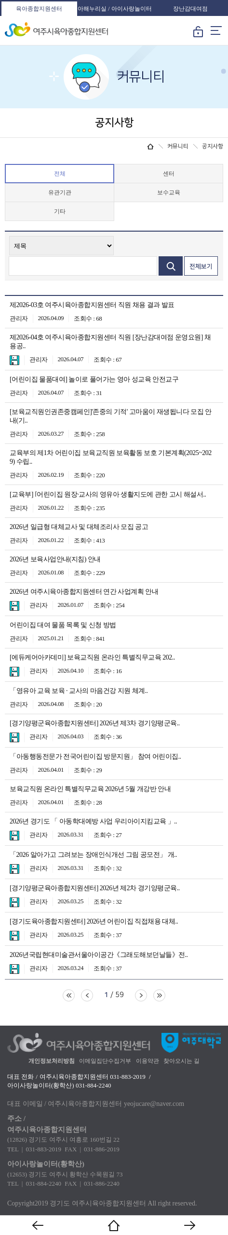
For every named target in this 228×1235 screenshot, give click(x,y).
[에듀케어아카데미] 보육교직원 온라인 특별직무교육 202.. (92, 657)
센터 (168, 173)
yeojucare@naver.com (154, 1103)
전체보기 (201, 266)
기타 (60, 211)
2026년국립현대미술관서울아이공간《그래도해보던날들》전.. (99, 954)
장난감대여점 (190, 8)
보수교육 (168, 192)
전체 (60, 173)
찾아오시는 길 (181, 1061)
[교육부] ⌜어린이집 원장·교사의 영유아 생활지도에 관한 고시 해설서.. (108, 494)
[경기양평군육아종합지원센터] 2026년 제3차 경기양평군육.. (95, 723)
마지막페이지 (159, 995)
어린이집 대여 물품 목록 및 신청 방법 (63, 625)
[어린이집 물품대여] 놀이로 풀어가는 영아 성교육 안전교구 (94, 379)
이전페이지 (87, 995)
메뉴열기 (216, 30)
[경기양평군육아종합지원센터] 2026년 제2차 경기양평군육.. (95, 888)
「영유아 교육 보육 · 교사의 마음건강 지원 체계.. (79, 690)
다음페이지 (141, 995)
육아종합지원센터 (39, 8)
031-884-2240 (93, 1085)
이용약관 (147, 1061)
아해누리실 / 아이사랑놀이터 (114, 8)
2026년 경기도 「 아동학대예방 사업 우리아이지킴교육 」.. (93, 821)
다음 (190, 1225)
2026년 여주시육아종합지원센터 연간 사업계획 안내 (84, 591)
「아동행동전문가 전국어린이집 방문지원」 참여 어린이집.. (95, 756)
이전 (38, 1225)
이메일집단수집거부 (105, 1061)
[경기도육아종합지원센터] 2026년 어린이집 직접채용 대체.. (94, 921)
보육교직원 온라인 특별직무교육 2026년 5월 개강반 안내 (90, 789)
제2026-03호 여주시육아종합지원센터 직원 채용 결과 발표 (92, 305)
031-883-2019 (128, 1076)
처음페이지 (69, 995)
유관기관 (59, 192)
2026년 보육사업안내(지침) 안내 (55, 559)
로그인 (198, 33)
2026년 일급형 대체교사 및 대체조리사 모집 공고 (79, 526)
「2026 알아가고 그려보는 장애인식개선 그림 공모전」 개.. (93, 854)
